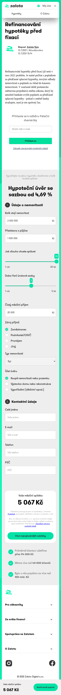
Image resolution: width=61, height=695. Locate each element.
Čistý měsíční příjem (16, 304)
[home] (29, 6)
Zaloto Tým (33, 47)
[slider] (56, 261)
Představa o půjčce (16, 230)
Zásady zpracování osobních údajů (30, 148)
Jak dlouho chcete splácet (20, 251)
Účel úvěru (11, 371)
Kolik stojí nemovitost (17, 213)
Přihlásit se (30, 140)
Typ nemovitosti (14, 353)
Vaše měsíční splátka (12, 684)
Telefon (9, 444)
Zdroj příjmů (12, 322)
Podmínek (11, 514)
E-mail (8, 427)
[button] (16, 14)
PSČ (7, 462)
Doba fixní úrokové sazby (20, 275)
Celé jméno (11, 409)
